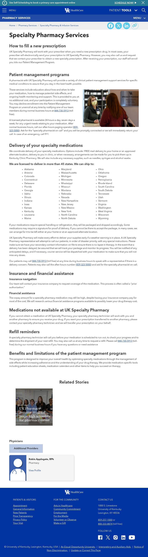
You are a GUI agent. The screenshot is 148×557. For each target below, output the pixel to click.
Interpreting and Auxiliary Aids (115, 547)
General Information (24, 509)
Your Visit (18, 523)
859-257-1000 (105, 520)
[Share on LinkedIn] (126, 25)
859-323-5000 (83, 265)
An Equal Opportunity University (78, 547)
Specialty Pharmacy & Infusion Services (59, 26)
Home (12, 26)
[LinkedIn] (123, 538)
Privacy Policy (20, 520)
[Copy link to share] (134, 25)
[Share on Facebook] (111, 25)
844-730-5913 (61, 111)
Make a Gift (60, 523)
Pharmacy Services (27, 26)
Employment (60, 513)
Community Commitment (67, 509)
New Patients (20, 513)
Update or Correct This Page (86, 550)
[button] (9, 10)
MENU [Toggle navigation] (139, 18)
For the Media (61, 516)
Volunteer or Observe (65, 520)
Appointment (20, 506)
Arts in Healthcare (63, 506)
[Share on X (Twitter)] (119, 25)
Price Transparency (23, 516)
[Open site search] (143, 10)
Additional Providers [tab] (26, 448)
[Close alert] (143, 3)
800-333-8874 (105, 524)
